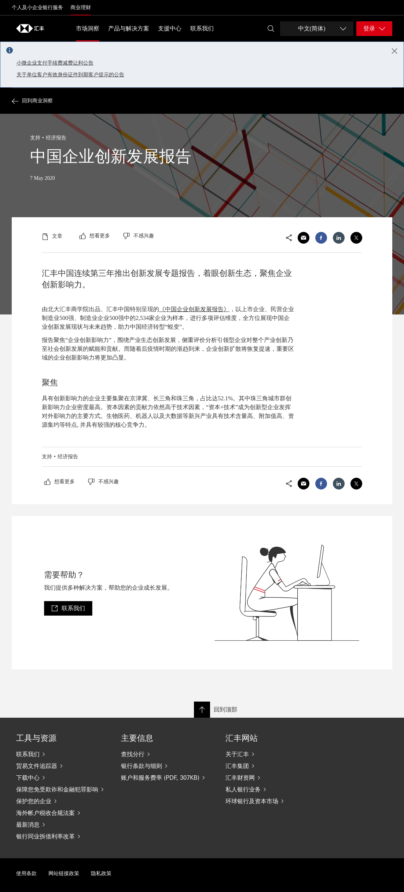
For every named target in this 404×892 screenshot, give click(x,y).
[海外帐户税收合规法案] (62, 812)
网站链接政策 (63, 873)
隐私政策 (101, 873)
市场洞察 (87, 28)
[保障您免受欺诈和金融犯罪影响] (62, 789)
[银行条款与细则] (167, 765)
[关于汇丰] (272, 754)
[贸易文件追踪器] (62, 765)
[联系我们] (62, 754)
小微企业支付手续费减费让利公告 (54, 63)
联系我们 (202, 28)
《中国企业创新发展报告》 (194, 309)
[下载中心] (62, 777)
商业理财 (80, 7)
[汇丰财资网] (272, 777)
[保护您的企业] (62, 801)
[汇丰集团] (272, 765)
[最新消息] (62, 824)
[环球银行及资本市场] (272, 801)
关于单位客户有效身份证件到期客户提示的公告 (70, 74)
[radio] (94, 236)
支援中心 (169, 28)
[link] (68, 608)
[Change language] (316, 28)
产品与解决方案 (128, 28)
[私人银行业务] (272, 789)
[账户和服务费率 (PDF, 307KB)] (167, 777)
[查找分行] (167, 754)
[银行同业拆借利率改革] (62, 836)
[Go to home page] (30, 28)
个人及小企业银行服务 (37, 7)
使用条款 (26, 873)
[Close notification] (394, 51)
